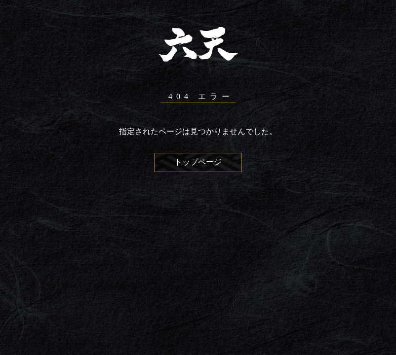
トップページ (198, 162)
